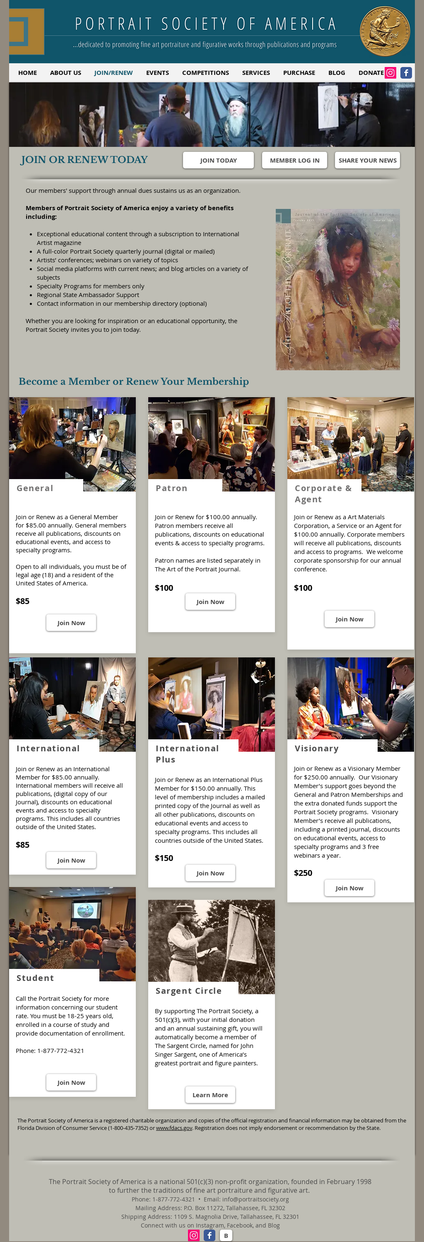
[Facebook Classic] (406, 73)
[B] (226, 1235)
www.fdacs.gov (174, 1128)
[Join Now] (71, 622)
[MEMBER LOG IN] (294, 160)
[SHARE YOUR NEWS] (367, 160)
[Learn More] (210, 1094)
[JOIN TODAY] (218, 160)
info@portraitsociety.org (255, 1199)
